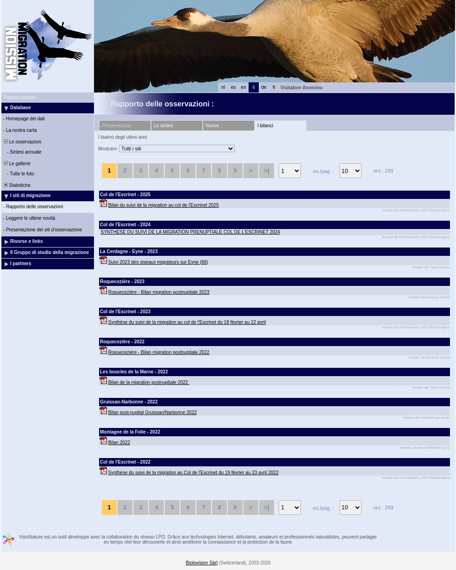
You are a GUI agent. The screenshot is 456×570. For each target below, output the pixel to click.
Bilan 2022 (119, 442)
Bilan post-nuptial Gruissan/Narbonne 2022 (152, 412)
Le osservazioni (21, 141)
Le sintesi (163, 125)
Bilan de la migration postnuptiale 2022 (148, 382)
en (243, 87)
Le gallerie (16, 163)
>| (266, 170)
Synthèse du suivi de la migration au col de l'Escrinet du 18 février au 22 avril (187, 322)
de (263, 87)
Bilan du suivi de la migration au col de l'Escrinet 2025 (163, 205)
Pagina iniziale (20, 97)
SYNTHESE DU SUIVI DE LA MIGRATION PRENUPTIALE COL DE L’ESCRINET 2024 (190, 232)
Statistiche (16, 185)
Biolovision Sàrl (202, 562)
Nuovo (212, 125)
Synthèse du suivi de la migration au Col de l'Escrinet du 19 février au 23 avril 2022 (193, 472)
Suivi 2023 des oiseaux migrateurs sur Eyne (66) (158, 262)
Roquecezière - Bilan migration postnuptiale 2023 (158, 292)
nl (223, 87)
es (233, 87)
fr (274, 87)
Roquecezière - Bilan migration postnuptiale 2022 (158, 352)
